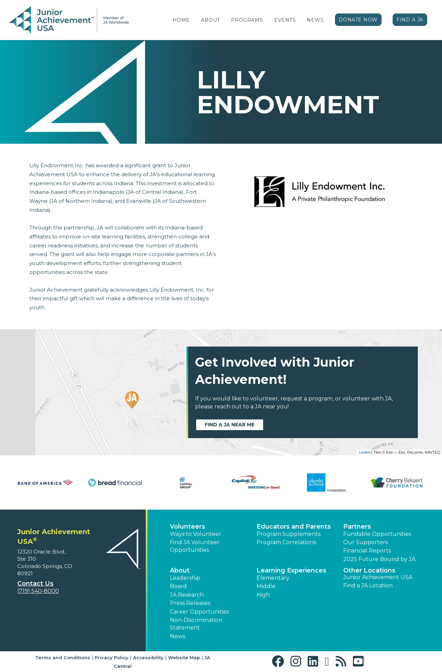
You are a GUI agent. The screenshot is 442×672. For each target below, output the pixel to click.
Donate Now (358, 20)
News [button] (177, 636)
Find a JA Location (368, 585)
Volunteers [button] (187, 526)
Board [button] (178, 586)
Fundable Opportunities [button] (377, 534)
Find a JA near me (229, 425)
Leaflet (364, 452)
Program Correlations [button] (286, 542)
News (315, 20)
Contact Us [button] (35, 583)
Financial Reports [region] (367, 550)
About (210, 20)
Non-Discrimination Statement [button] (196, 624)
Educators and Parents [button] (294, 526)
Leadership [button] (185, 578)
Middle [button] (266, 586)
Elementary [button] (273, 578)
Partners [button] (357, 526)
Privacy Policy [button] (111, 657)
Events (285, 20)
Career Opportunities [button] (199, 611)
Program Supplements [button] (288, 534)
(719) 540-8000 (38, 591)
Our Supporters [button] (365, 542)
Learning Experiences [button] (291, 570)
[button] (279, 661)
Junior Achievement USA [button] (377, 577)
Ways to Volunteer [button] (195, 534)
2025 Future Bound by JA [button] (379, 559)
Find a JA (409, 20)
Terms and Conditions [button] (62, 657)
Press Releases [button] (190, 603)
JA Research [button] (187, 594)
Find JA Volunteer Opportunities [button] (195, 546)
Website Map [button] (184, 657)
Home (181, 20)
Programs (247, 20)
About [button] (180, 570)
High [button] (263, 594)
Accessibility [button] (148, 657)
